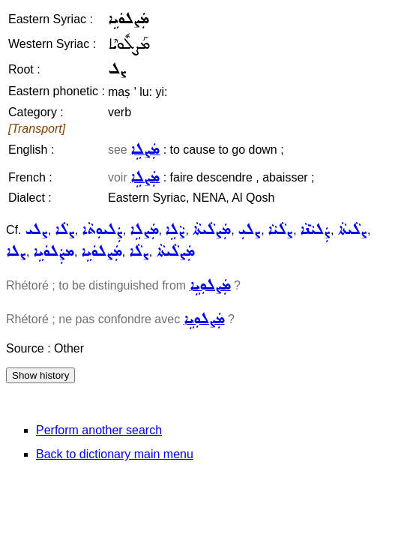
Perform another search (99, 430)
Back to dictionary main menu (114, 454)
